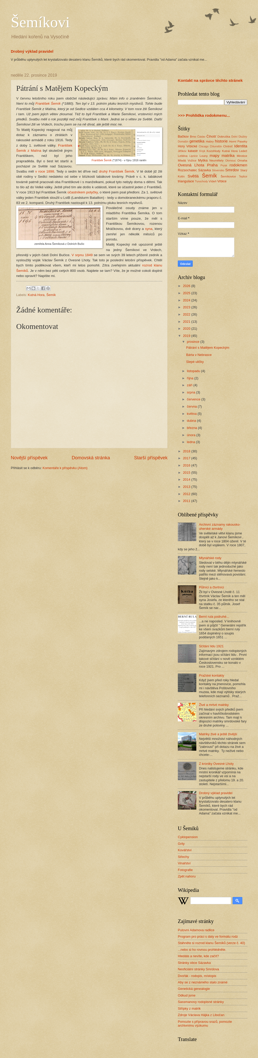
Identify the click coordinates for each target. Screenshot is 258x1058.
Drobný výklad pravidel (32, 51)
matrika (228, 155)
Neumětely (216, 160)
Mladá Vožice (187, 160)
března (192, 428)
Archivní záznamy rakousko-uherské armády (220, 526)
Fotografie (185, 870)
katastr (193, 151)
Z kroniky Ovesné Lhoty (216, 764)
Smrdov (232, 170)
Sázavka (204, 170)
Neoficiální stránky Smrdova (198, 969)
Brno (193, 136)
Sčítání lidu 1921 (211, 646)
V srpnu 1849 (82, 255)
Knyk (202, 151)
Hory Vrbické (187, 146)
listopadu (194, 371)
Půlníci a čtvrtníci (211, 587)
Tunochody (201, 181)
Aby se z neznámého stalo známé (202, 982)
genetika (196, 141)
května (192, 414)
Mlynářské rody (210, 558)
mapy (214, 155)
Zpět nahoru (187, 876)
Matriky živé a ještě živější (218, 734)
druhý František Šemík (116, 171)
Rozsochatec (187, 170)
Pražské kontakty (211, 675)
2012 (187, 494)
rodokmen (238, 165)
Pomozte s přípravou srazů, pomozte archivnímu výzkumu (205, 1023)
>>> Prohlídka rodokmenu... (204, 115)
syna (148, 229)
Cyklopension (188, 837)
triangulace (186, 181)
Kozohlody (213, 151)
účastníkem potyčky (83, 192)
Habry (210, 141)
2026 (187, 286)
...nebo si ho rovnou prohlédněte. (202, 950)
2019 (187, 336)
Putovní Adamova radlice (196, 930)
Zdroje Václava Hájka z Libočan (201, 1015)
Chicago (203, 146)
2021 (187, 322)
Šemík (51, 295)
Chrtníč (228, 146)
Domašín (183, 141)
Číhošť (211, 136)
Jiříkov (182, 151)
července (194, 399)
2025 (187, 293)
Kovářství (185, 850)
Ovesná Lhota (191, 165)
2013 (187, 487)
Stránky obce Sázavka (194, 963)
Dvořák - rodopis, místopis (197, 976)
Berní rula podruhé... (214, 616)
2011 (187, 501)
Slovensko (218, 170)
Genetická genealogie (194, 989)
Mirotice (242, 155)
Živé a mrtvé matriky (214, 705)
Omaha (242, 160)
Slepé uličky (195, 362)
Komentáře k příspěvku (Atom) (65, 468)
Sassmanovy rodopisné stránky (201, 1002)
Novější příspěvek (29, 457)
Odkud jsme (187, 995)
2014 (187, 479)
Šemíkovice (228, 176)
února (191, 435)
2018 (187, 451)
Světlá (193, 176)
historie (221, 141)
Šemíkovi (40, 22)
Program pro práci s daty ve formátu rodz (208, 936)
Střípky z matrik (189, 1008)
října (190, 378)
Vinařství (184, 863)
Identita (240, 146)
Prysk (223, 165)
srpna (191, 392)
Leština (182, 155)
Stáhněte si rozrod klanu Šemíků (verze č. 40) (211, 943)
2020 (187, 328)
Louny (204, 155)
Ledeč (243, 151)
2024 (187, 300)
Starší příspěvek (151, 457)
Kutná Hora (36, 295)
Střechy (183, 857)
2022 (187, 314)
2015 (187, 472)
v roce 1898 (44, 171)
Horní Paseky (238, 141)
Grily (181, 844)
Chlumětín (216, 146)
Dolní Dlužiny (239, 136)
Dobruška (223, 136)
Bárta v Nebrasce (198, 355)
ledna (191, 442)
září (190, 385)
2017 (187, 458)
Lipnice (193, 156)
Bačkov (183, 136)
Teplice (243, 176)
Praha (212, 165)
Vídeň (212, 181)
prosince (193, 342)
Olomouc (230, 160)
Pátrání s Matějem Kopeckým (207, 347)
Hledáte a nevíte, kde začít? (198, 956)
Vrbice (222, 181)
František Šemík (48, 103)
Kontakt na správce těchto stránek (210, 80)
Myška (203, 160)
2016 (187, 465)
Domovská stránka (91, 457)
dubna (192, 421)
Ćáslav (201, 136)
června (192, 406)
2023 (187, 307)
